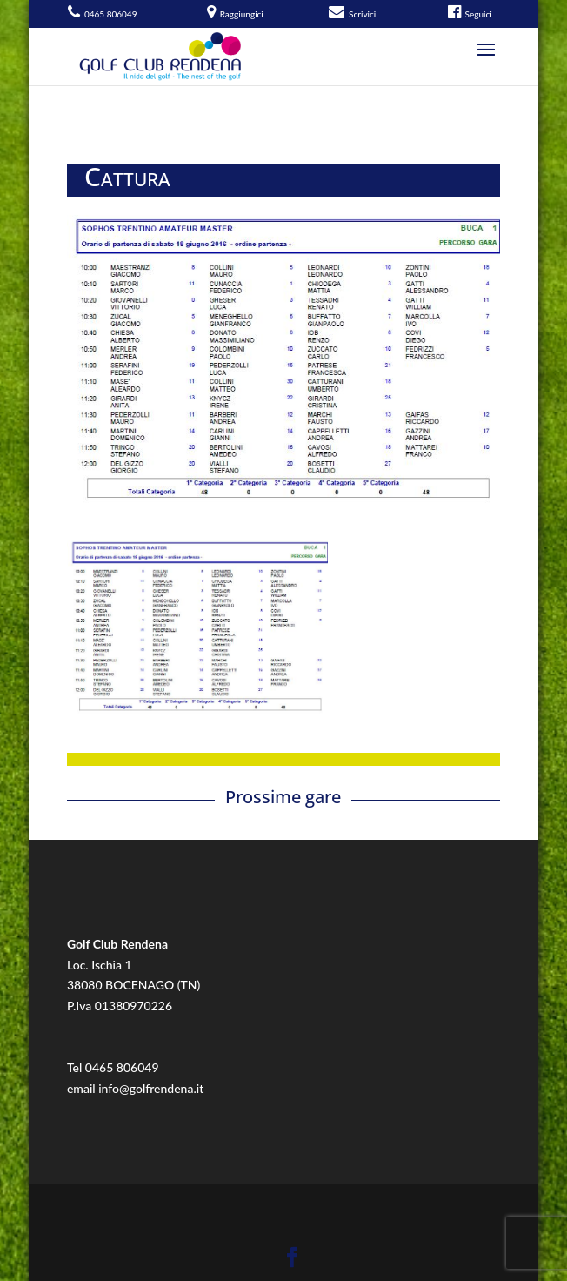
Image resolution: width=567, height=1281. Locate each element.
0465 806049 (122, 1067)
